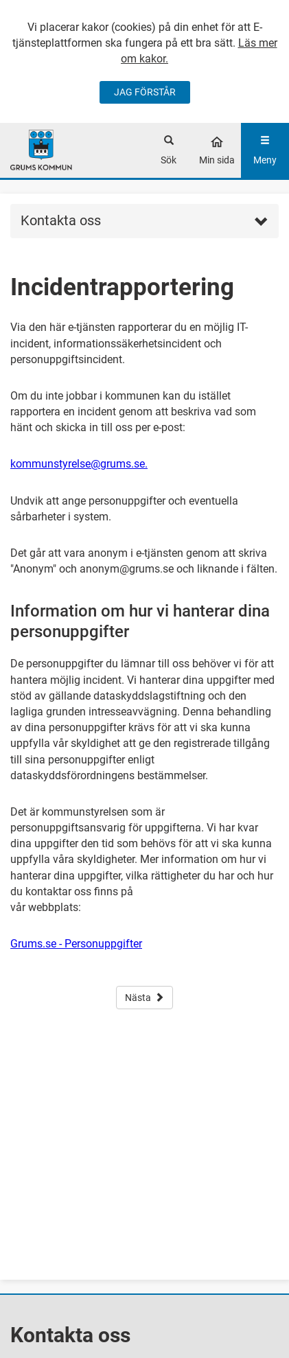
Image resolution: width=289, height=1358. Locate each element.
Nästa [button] (144, 997)
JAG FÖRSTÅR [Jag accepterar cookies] (145, 92)
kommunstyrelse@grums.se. (79, 463)
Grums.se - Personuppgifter (76, 943)
